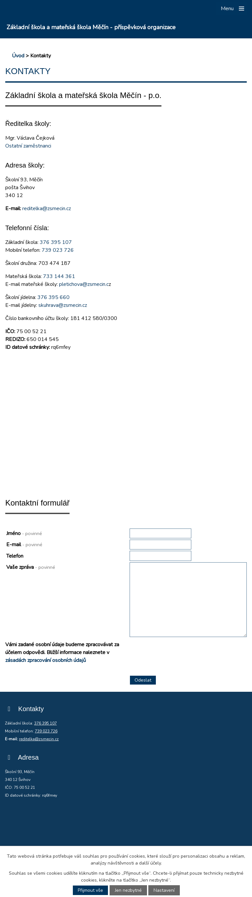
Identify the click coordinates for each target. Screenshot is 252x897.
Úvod (18, 55)
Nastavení (164, 890)
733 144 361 (59, 276)
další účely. (150, 863)
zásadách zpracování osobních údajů (45, 660)
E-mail (24, 544)
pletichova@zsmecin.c (84, 284)
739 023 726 (58, 250)
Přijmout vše (90, 890)
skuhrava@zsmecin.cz (62, 305)
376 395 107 (56, 242)
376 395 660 (53, 297)
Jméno (24, 533)
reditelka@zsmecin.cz (46, 208)
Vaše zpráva (30, 567)
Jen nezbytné (128, 890)
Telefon (14, 556)
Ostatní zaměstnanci (28, 146)
